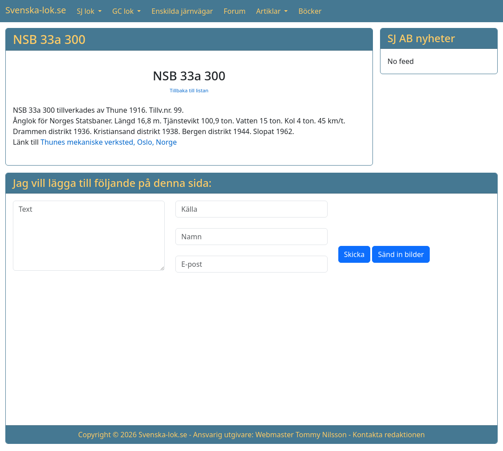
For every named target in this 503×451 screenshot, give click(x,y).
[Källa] (251, 209)
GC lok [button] (123, 11)
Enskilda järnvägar (182, 11)
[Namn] (251, 236)
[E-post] (251, 264)
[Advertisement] (251, 356)
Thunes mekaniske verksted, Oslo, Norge (108, 142)
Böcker (309, 11)
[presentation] (405, 218)
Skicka (354, 254)
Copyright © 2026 (107, 434)
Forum (235, 11)
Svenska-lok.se (35, 10)
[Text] (89, 236)
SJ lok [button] (86, 11)
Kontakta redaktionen (388, 434)
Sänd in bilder (401, 254)
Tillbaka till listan (189, 90)
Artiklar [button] (269, 11)
